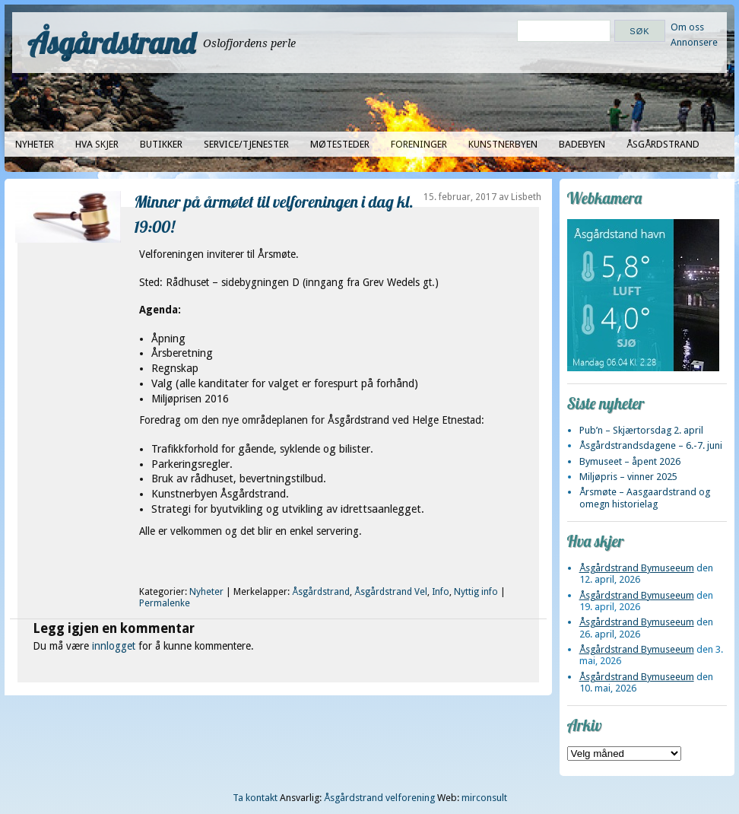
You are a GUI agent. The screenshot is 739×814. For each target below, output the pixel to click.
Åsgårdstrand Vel (390, 592)
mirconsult (484, 797)
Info (440, 592)
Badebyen (582, 144)
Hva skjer (97, 144)
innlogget (113, 646)
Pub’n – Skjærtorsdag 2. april (641, 430)
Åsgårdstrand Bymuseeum (636, 568)
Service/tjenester (246, 144)
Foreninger (419, 144)
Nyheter (34, 144)
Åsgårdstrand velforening (379, 797)
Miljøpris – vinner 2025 (628, 476)
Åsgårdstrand (111, 43)
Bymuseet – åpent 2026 (629, 461)
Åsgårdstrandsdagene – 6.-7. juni (650, 445)
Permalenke (164, 603)
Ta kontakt (255, 797)
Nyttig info (476, 592)
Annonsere (694, 42)
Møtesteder (340, 144)
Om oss (687, 27)
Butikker (161, 144)
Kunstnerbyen (503, 144)
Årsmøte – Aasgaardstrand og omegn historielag (644, 497)
